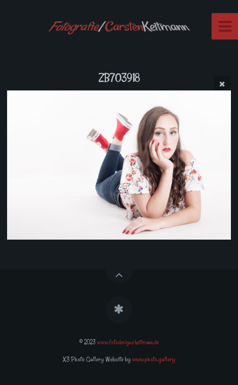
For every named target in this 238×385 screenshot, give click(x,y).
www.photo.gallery (153, 359)
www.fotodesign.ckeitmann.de (128, 342)
